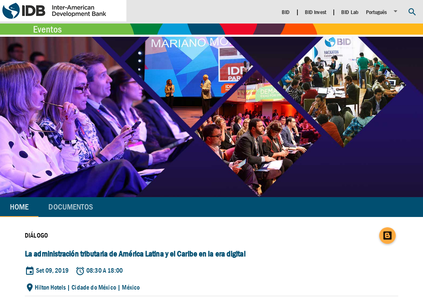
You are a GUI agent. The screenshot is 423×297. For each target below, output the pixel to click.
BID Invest (315, 12)
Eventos (47, 29)
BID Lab (350, 12)
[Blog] (387, 235)
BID (286, 12)
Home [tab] (19, 207)
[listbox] (383, 11)
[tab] (70, 207)
